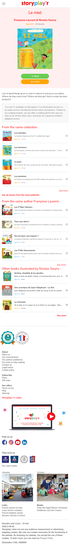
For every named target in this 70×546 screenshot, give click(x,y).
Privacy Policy (46, 538)
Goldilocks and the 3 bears (49, 510)
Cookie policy (8, 370)
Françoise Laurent (25, 20)
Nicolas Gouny (47, 20)
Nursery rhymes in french (13, 515)
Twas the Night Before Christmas (52, 508)
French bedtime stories (12, 513)
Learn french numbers (12, 510)
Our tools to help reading (13, 362)
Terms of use (8, 388)
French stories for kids (12, 508)
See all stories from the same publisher (21, 195)
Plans (4, 378)
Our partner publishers (12, 360)
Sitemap (6, 393)
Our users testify (9, 466)
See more (63, 190)
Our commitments (10, 357)
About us (6, 354)
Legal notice (7, 367)
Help (4, 391)
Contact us (7, 365)
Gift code (6, 380)
